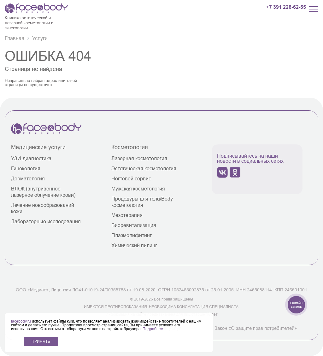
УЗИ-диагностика (31, 158)
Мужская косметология (138, 188)
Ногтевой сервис (131, 178)
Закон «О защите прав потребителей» (255, 328)
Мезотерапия (127, 215)
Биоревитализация (133, 225)
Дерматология (28, 178)
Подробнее (153, 328)
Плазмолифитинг (131, 235)
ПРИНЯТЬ (41, 341)
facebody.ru (21, 321)
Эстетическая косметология (143, 168)
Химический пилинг (134, 245)
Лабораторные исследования (46, 221)
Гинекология (25, 168)
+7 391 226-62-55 (286, 7)
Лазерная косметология (139, 158)
